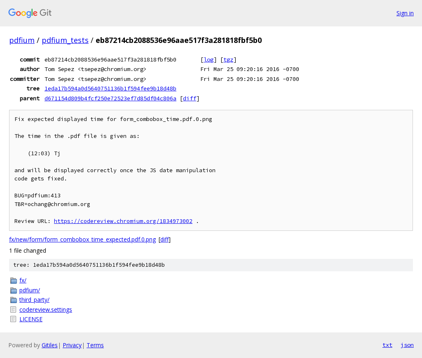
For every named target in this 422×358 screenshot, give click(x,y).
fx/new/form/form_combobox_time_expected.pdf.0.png (82, 239)
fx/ (22, 280)
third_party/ (34, 299)
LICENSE (30, 319)
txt (387, 345)
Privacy (72, 345)
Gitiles (50, 345)
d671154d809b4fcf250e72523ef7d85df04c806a (110, 98)
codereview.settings (45, 309)
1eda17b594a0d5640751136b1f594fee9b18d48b (110, 88)
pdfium (22, 40)
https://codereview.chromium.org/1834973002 (123, 221)
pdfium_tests (65, 40)
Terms (95, 345)
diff (189, 98)
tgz (228, 59)
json (407, 345)
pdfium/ (29, 290)
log (208, 59)
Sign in (405, 13)
